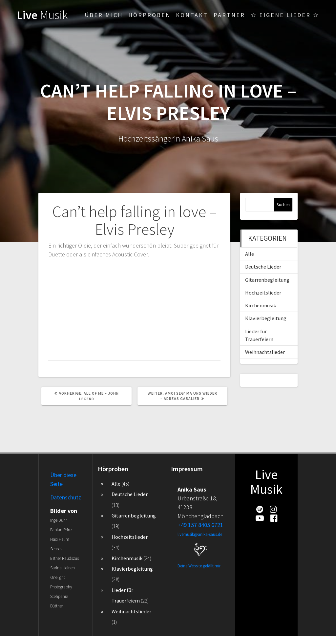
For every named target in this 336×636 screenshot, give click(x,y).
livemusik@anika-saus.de (200, 534)
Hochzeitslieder (263, 292)
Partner (229, 15)
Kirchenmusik (260, 305)
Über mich (104, 15)
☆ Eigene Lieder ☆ (285, 15)
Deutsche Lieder (263, 266)
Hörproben (149, 15)
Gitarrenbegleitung (267, 279)
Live (42, 15)
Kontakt (192, 15)
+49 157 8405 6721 (200, 525)
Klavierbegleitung (265, 318)
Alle (249, 254)
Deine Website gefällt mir (199, 566)
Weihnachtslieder (265, 352)
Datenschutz (65, 497)
